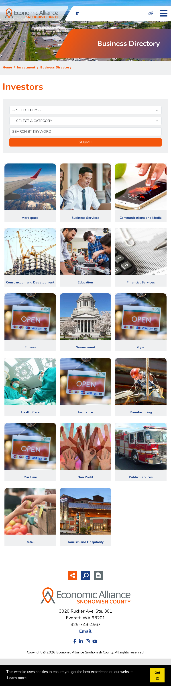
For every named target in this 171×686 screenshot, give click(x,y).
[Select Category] (85, 121)
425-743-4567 (85, 625)
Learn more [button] (16, 678)
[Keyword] (85, 131)
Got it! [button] (157, 675)
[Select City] (85, 110)
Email (85, 631)
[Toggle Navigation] (163, 13)
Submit (85, 142)
